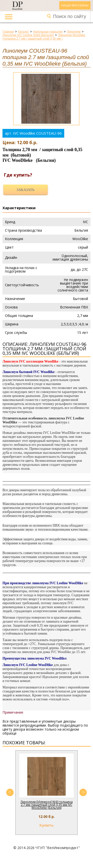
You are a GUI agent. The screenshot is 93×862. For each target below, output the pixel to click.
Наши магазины (75, 5)
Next (83, 792)
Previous (10, 792)
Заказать (25, 190)
